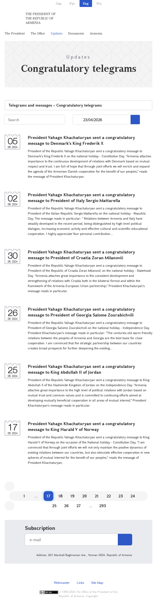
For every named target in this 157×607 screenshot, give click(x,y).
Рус (72, 3)
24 (133, 495)
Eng (86, 3)
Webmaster (62, 582)
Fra (99, 3)
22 (109, 495)
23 (121, 495)
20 (84, 495)
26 (66, 505)
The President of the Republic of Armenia (41, 18)
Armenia (96, 33)
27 (79, 505)
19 (72, 495)
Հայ (58, 3)
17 (48, 495)
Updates (56, 33)
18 (60, 495)
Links (80, 582)
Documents (76, 33)
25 (54, 505)
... (78, 119)
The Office (38, 33)
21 (97, 495)
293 (102, 505)
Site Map (97, 582)
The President (15, 33)
